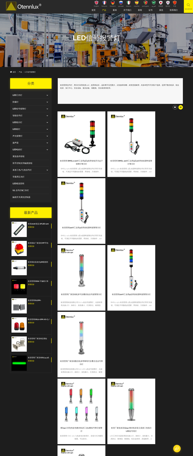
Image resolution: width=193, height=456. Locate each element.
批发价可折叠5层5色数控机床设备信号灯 (162, 331)
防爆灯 (16, 102)
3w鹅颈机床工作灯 (77, 413)
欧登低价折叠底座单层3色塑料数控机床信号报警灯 (120, 333)
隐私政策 (80, 451)
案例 (114, 10)
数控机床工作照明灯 (78, 405)
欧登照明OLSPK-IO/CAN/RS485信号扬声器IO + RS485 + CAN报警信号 (39, 300)
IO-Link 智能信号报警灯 (79, 420)
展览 (160, 10)
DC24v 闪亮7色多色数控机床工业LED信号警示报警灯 (77, 273)
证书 (150, 10)
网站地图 (66, 451)
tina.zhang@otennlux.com (28, 402)
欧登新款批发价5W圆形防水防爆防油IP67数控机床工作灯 (38, 262)
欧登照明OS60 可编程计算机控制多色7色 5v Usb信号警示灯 (38, 281)
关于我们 (127, 10)
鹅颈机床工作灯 (76, 409)
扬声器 (16, 143)
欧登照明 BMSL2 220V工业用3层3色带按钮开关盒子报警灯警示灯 (78, 154)
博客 (106, 420)
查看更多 (31, 227)
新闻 (139, 10)
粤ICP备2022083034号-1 (110, 451)
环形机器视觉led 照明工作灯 (81, 397)
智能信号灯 (17, 115)
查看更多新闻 (138, 419)
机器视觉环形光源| (77, 416)
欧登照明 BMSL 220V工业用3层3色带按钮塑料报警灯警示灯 (120, 154)
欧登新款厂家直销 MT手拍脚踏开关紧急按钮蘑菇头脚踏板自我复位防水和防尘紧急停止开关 (38, 243)
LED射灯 (16, 129)
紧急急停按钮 (18, 156)
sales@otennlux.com (26, 408)
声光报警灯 (17, 136)
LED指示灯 (17, 122)
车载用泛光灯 (18, 177)
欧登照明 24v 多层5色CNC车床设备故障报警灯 (77, 333)
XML (73, 451)
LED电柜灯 (17, 149)
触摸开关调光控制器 (21, 197)
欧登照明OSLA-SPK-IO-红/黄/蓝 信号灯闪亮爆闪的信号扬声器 (39, 319)
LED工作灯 (17, 95)
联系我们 (173, 10)
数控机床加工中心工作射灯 (80, 401)
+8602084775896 (25, 396)
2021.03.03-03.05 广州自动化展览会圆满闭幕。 (163, 396)
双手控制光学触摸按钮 (22, 163)
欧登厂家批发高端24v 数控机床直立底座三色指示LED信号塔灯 (120, 273)
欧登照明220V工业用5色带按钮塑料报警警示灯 (120, 214)
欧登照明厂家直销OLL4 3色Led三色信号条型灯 (38, 358)
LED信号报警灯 (19, 109)
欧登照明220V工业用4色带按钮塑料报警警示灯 (162, 154)
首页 (93, 10)
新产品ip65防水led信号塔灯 (156, 407)
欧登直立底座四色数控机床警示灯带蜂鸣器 (162, 273)
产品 (103, 10)
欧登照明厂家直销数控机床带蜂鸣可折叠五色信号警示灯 (162, 214)
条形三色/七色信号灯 (22, 170)
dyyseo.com (55, 451)
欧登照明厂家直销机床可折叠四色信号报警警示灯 (77, 214)
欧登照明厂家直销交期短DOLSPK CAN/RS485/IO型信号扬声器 (38, 339)
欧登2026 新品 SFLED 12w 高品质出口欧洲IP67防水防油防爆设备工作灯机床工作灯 (38, 224)
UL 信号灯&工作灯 (21, 190)
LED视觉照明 (18, 183)
